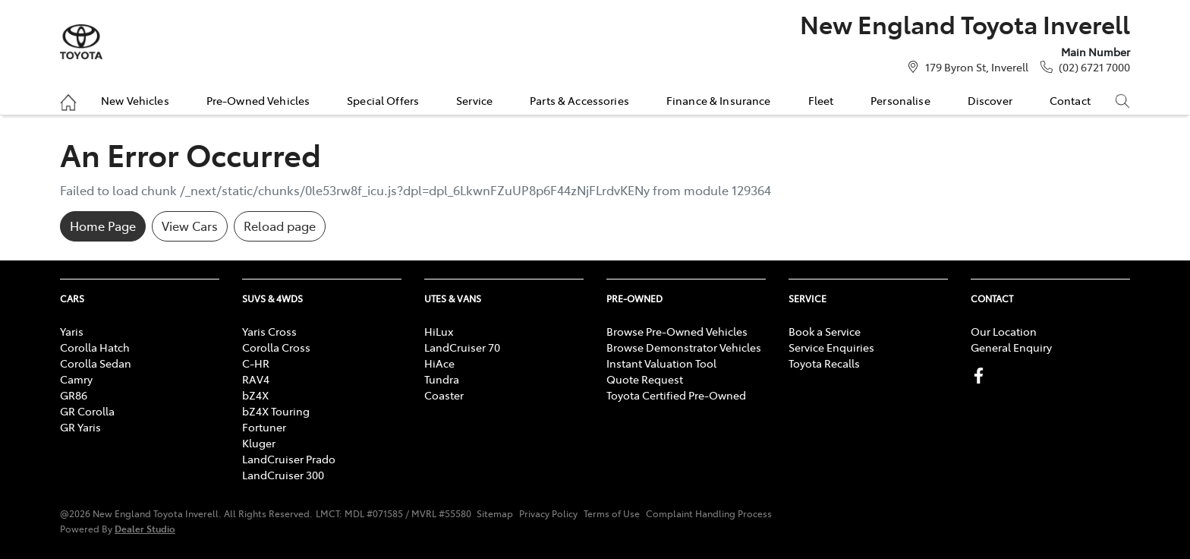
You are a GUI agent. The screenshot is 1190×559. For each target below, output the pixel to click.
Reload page (280, 225)
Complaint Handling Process (709, 513)
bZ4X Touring (276, 410)
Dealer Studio (145, 528)
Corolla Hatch (95, 347)
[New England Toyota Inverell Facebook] (982, 376)
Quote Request (644, 379)
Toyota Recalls (824, 363)
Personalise (900, 100)
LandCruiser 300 (283, 474)
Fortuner (264, 426)
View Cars (190, 225)
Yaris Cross (269, 331)
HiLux (438, 331)
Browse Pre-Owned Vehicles (677, 331)
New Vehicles (135, 100)
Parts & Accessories (579, 100)
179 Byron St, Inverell (976, 66)
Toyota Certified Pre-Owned (676, 395)
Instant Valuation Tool (661, 363)
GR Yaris (80, 426)
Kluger (258, 442)
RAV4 (255, 379)
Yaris (71, 331)
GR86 (73, 395)
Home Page (103, 225)
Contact (1070, 100)
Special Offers (383, 100)
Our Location (1004, 331)
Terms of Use (612, 513)
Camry (76, 379)
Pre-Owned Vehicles (258, 100)
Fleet (821, 100)
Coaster (444, 395)
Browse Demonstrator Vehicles (683, 347)
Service (474, 100)
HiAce (439, 363)
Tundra (441, 379)
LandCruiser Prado (288, 458)
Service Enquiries (831, 347)
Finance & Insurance (718, 100)
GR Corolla (87, 410)
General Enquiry (1011, 347)
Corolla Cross (276, 347)
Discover (990, 100)
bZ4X (255, 395)
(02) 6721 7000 (1094, 66)
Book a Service (825, 331)
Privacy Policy (548, 513)
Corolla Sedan (95, 363)
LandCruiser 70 (462, 347)
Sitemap (495, 513)
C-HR (255, 363)
